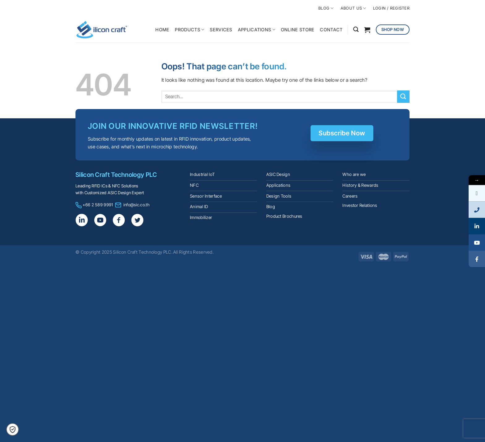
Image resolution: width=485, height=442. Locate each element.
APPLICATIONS (256, 30)
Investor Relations (359, 205)
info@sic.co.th (136, 204)
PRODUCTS (189, 30)
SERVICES (221, 29)
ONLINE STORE (298, 29)
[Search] (355, 29)
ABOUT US (353, 8)
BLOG (325, 8)
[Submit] (403, 96)
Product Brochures (284, 216)
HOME (162, 29)
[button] (12, 429)
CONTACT (331, 29)
